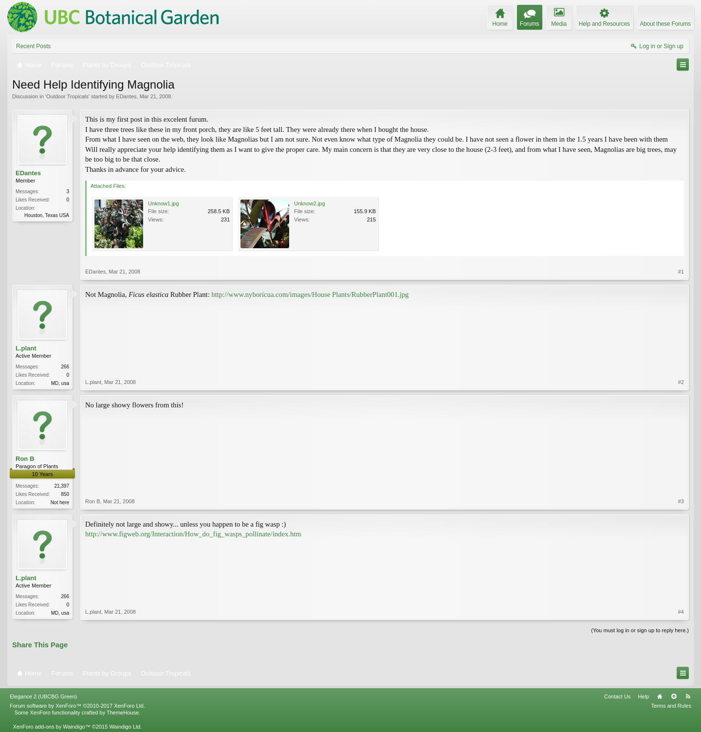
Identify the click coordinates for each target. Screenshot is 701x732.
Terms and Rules (671, 706)
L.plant (26, 348)
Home (659, 696)
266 (65, 366)
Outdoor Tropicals (67, 96)
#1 (681, 271)
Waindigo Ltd (124, 727)
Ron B (25, 458)
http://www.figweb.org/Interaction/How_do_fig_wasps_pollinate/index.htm (193, 534)
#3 (681, 501)
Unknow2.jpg (309, 203)
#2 (681, 382)
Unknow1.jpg (163, 203)
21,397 (61, 486)
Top (673, 696)
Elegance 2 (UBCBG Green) (43, 696)
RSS (687, 696)
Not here (60, 502)
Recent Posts (33, 46)
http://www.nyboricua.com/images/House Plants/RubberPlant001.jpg (309, 294)
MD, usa (60, 383)
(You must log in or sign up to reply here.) (640, 630)
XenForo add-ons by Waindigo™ (51, 727)
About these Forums (665, 23)
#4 (681, 612)
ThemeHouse (123, 712)
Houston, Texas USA (46, 215)
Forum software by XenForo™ (77, 706)
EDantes (126, 96)
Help (643, 696)
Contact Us (617, 696)
